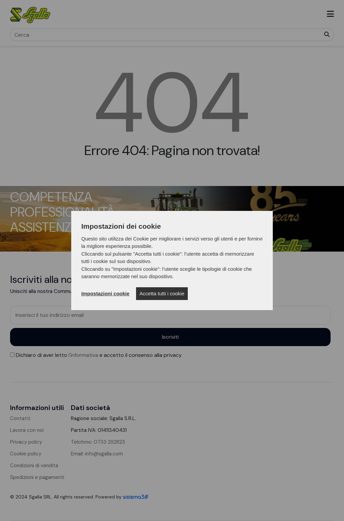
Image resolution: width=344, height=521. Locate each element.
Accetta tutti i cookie (161, 293)
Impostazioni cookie (105, 293)
